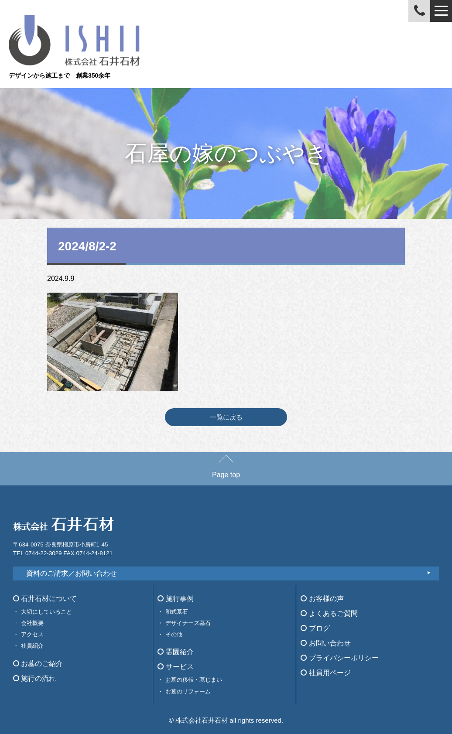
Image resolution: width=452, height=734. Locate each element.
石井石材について (45, 598)
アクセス (32, 634)
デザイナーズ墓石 (188, 623)
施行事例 (175, 598)
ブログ (315, 628)
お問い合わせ (325, 643)
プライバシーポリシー (339, 658)
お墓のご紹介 (38, 663)
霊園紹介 (175, 651)
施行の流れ (34, 678)
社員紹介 (32, 645)
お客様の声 (322, 598)
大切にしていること (46, 611)
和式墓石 (176, 611)
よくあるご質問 (329, 613)
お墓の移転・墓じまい (193, 679)
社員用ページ (325, 672)
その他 (173, 634)
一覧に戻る (226, 417)
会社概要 (32, 623)
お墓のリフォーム (188, 691)
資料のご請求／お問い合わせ (71, 573)
